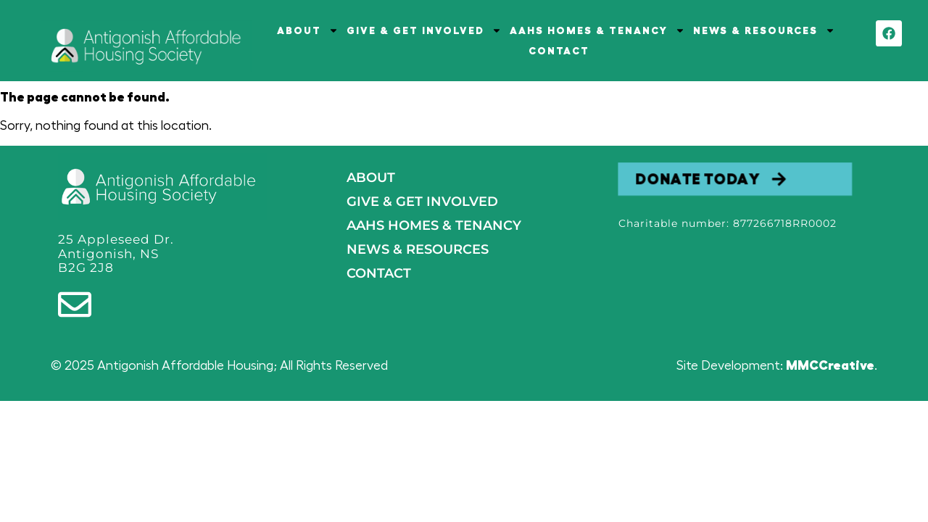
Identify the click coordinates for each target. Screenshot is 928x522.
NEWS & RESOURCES (764, 30)
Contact (379, 273)
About (371, 178)
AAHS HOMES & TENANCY (597, 30)
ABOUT (308, 30)
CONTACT (559, 51)
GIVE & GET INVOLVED (424, 30)
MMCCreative (830, 365)
